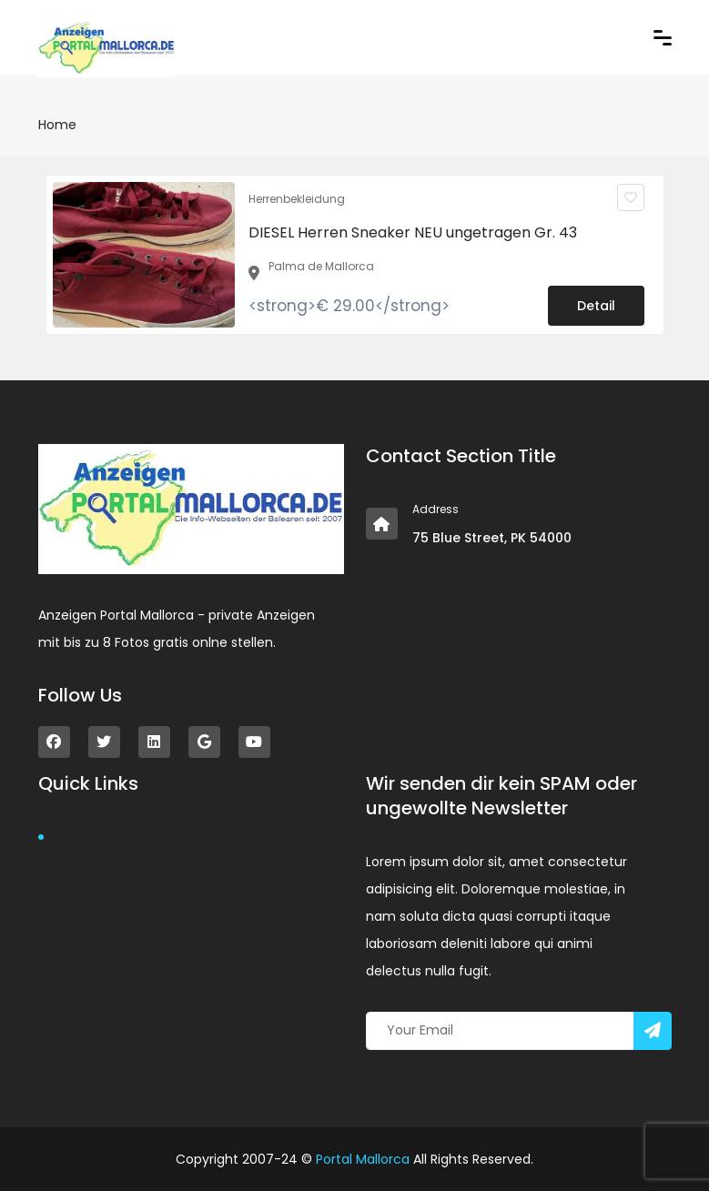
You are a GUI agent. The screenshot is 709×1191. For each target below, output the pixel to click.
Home (57, 125)
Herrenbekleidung (296, 199)
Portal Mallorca (363, 1159)
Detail (596, 306)
